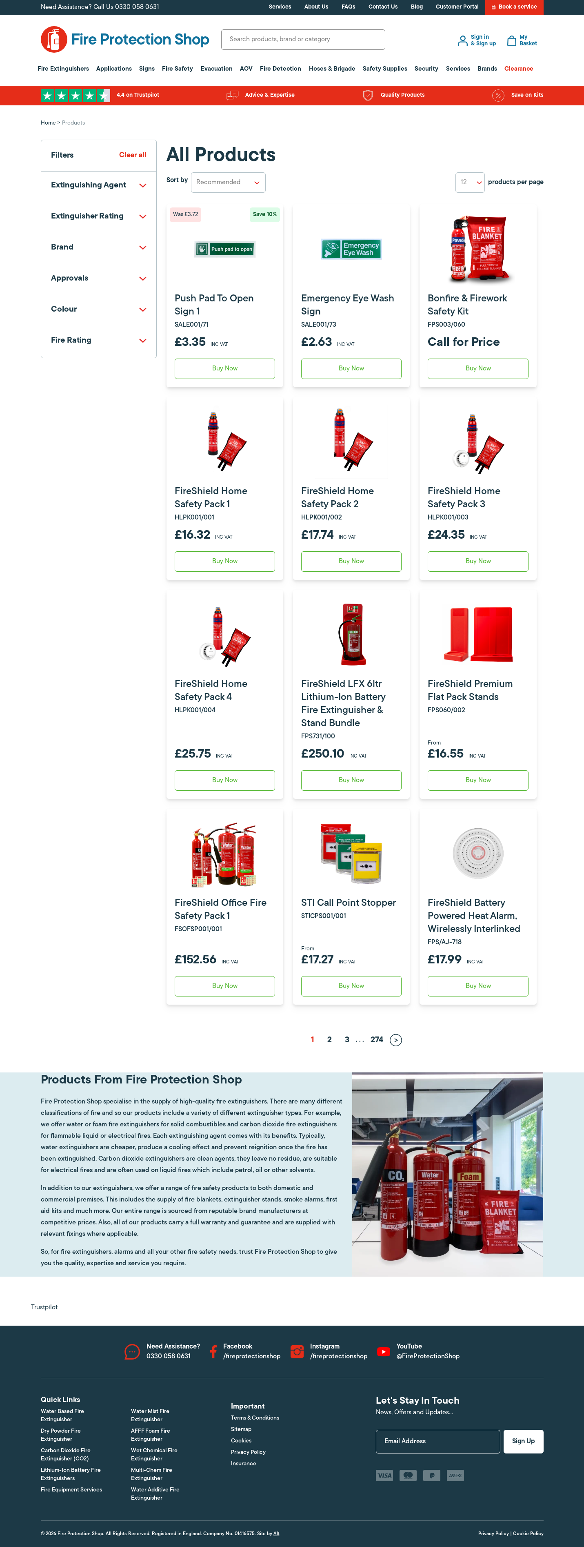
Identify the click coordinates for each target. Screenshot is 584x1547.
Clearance (518, 69)
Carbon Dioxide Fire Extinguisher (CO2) (66, 1455)
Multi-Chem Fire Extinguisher (151, 1474)
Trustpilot (44, 1307)
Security (426, 69)
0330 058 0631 (137, 7)
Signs (147, 69)
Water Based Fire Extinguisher (62, 1416)
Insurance (243, 1464)
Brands (487, 69)
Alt (276, 1533)
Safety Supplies (385, 69)
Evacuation (217, 69)
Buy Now (478, 780)
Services (280, 7)
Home (48, 123)
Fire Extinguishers (63, 69)
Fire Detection (280, 69)
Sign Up (523, 1441)
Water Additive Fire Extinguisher (155, 1494)
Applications (114, 69)
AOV (246, 69)
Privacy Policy (248, 1452)
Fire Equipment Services (71, 1490)
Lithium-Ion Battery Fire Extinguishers (71, 1474)
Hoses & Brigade (332, 69)
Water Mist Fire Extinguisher (150, 1416)
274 (377, 1040)
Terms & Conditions (255, 1418)
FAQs (348, 7)
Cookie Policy (528, 1533)
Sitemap (241, 1430)
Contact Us (383, 7)
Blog (417, 7)
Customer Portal (457, 7)
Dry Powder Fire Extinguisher (61, 1435)
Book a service (514, 7)
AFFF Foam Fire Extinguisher (150, 1435)
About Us (316, 7)
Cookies (241, 1441)
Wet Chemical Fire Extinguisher (154, 1455)
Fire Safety (177, 69)
